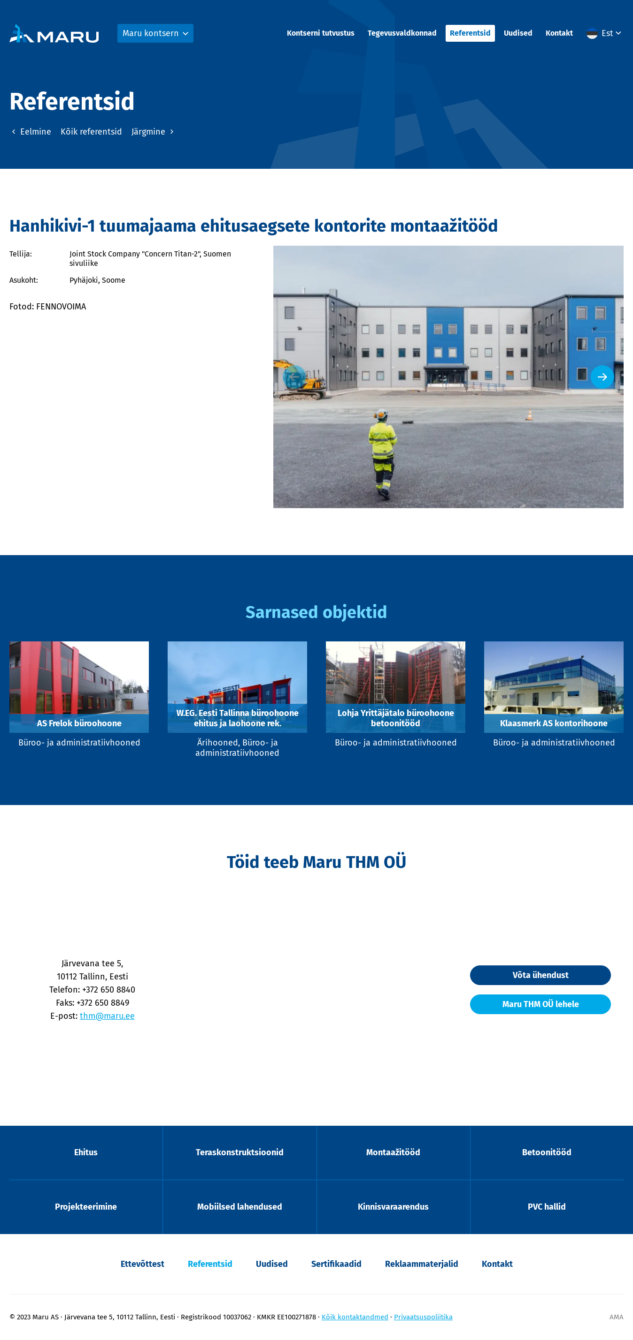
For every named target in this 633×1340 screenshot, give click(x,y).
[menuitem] (605, 33)
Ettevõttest (142, 1264)
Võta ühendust (541, 975)
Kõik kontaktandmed (355, 1317)
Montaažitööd (393, 1152)
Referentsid (470, 33)
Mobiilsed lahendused (239, 1207)
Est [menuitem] (607, 33)
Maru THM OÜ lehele (540, 1004)
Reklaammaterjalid (421, 1264)
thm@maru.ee (107, 1016)
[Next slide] (602, 377)
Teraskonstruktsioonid (240, 1152)
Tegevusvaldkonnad (402, 33)
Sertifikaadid (336, 1264)
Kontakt (559, 33)
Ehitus (86, 1152)
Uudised (518, 33)
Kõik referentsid (91, 132)
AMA (617, 1317)
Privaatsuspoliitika (423, 1317)
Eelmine (30, 132)
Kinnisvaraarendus (393, 1207)
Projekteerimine (86, 1207)
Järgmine (153, 132)
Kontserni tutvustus (321, 33)
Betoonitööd (546, 1152)
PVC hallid (547, 1207)
